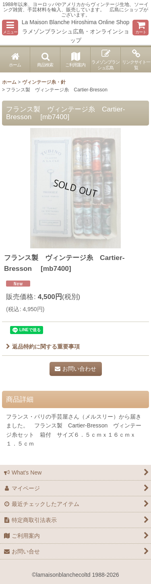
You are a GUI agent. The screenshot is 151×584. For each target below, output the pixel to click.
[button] (10, 27)
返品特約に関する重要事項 (43, 346)
